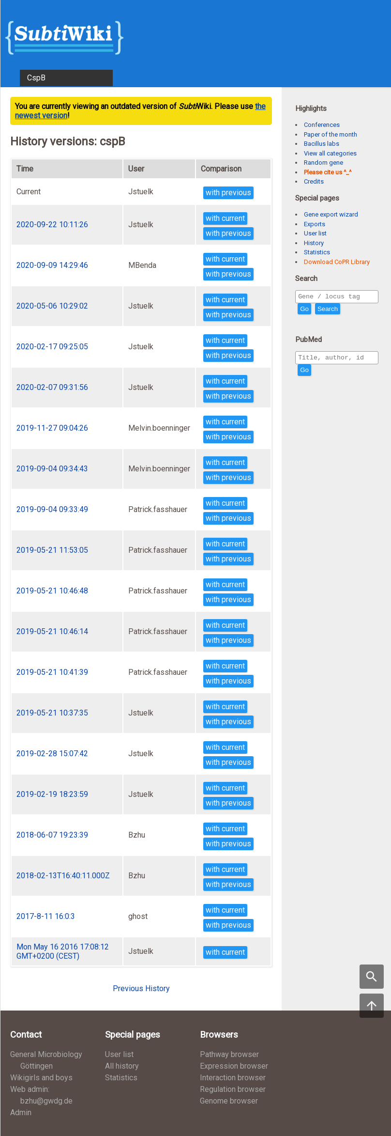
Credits (314, 181)
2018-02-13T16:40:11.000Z (63, 875)
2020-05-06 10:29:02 (52, 306)
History (314, 243)
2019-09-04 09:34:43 (52, 468)
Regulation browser (233, 1089)
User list (315, 233)
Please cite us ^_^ (327, 172)
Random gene (323, 162)
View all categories (330, 153)
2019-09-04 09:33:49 (52, 509)
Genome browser (229, 1100)
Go (304, 310)
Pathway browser (229, 1054)
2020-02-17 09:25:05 (52, 346)
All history (122, 1066)
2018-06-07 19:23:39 (52, 835)
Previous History (141, 988)
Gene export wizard (331, 214)
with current (225, 218)
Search (327, 310)
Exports (314, 224)
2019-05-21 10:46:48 (52, 590)
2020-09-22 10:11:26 (52, 224)
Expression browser (234, 1066)
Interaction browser (233, 1077)
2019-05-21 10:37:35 (52, 712)
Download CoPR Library (337, 261)
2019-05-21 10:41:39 (52, 672)
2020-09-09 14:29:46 (52, 265)
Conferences (322, 124)
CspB (36, 77)
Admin (20, 1112)
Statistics (317, 252)
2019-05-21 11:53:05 (52, 550)
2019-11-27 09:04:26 (52, 428)
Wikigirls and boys (41, 1077)
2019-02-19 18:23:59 (52, 794)
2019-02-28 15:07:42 (52, 753)
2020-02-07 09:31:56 (52, 387)
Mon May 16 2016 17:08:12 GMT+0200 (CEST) (62, 951)
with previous (228, 192)
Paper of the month (330, 134)
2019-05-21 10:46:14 (52, 631)
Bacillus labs (321, 143)
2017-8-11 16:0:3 (45, 916)
